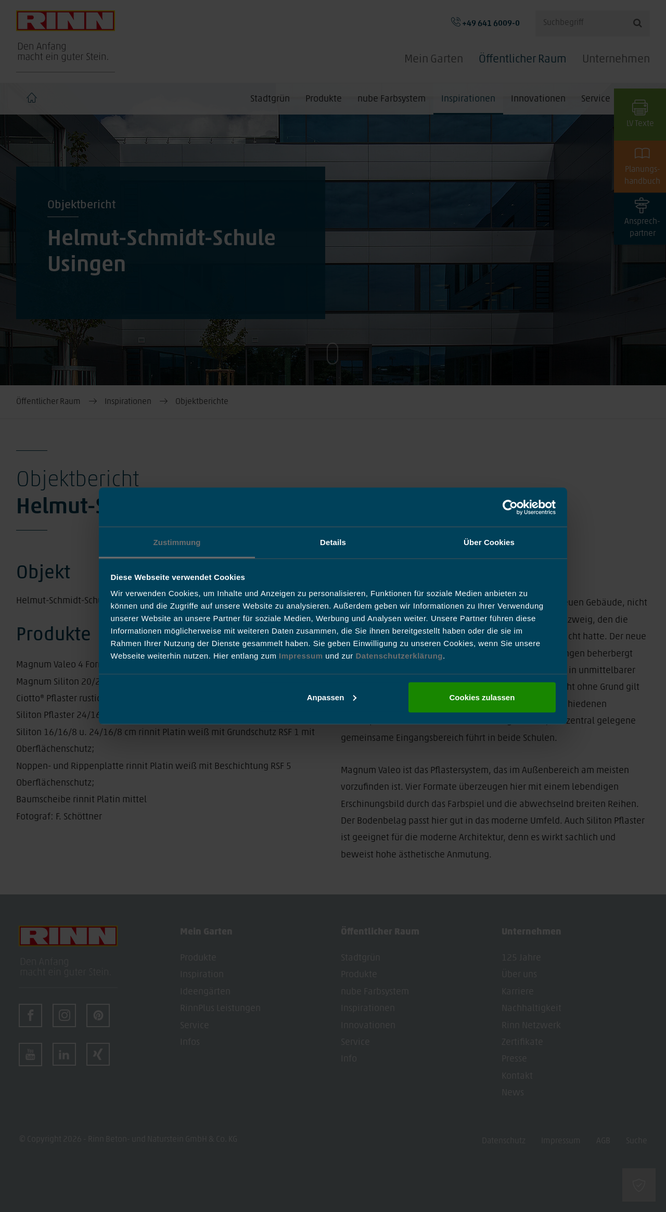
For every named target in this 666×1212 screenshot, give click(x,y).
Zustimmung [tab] (177, 542)
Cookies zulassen (482, 696)
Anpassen (332, 696)
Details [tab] (333, 542)
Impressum (302, 655)
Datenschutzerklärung (399, 655)
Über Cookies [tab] (489, 542)
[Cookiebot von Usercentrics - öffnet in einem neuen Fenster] (510, 507)
